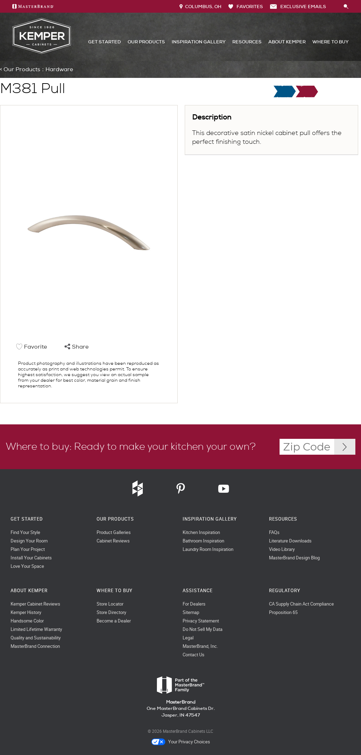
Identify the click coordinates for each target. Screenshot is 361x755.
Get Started (104, 42)
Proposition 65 (283, 612)
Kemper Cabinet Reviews (35, 604)
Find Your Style (25, 532)
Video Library (282, 549)
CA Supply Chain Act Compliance (301, 604)
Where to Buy (330, 42)
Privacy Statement (201, 621)
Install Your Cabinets (31, 558)
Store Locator (110, 604)
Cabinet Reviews (113, 541)
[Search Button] (346, 7)
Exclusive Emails (298, 7)
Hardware (59, 69)
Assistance (198, 590)
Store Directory (111, 612)
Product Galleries (114, 532)
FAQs (274, 532)
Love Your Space (27, 566)
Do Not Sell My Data (202, 629)
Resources (247, 42)
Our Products (146, 42)
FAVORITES (245, 7)
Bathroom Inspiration (203, 541)
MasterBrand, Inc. (200, 646)
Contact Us (193, 655)
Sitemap (191, 612)
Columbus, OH (200, 7)
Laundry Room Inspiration (208, 549)
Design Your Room (29, 541)
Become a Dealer (114, 621)
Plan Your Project (28, 549)
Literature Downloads (290, 541)
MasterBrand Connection (35, 646)
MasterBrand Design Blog (294, 558)
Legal (188, 638)
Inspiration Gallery (199, 42)
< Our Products (20, 69)
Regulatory (284, 590)
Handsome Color (27, 621)
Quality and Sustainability (36, 638)
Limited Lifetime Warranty (36, 629)
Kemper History (26, 612)
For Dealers (194, 604)
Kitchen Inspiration (201, 532)
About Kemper (287, 42)
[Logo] (41, 52)
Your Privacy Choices (180, 742)
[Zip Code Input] (344, 447)
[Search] (335, 6)
